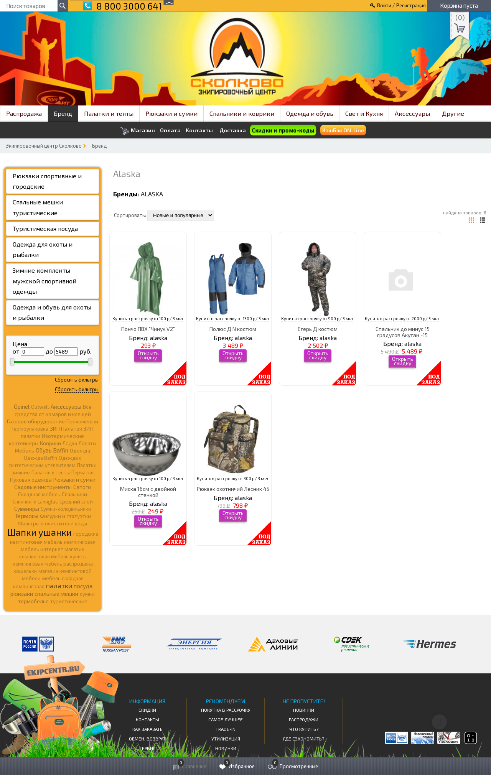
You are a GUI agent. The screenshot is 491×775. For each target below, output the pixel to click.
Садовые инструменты (43, 487)
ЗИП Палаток (66, 428)
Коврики (50, 443)
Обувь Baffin (52, 450)
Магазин (137, 131)
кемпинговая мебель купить (52, 556)
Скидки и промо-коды (283, 130)
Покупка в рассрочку (225, 709)
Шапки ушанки (39, 532)
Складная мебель (39, 494)
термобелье (33, 601)
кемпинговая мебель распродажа (53, 564)
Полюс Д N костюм (232, 329)
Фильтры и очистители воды (52, 523)
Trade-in (226, 729)
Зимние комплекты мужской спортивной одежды (44, 281)
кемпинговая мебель (36, 541)
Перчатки (82, 472)
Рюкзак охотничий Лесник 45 (233, 488)
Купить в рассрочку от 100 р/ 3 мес (148, 318)
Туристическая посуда (45, 228)
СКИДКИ (147, 709)
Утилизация (225, 738)
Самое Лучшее (225, 719)
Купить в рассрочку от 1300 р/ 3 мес (233, 318)
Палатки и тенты (108, 113)
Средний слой (76, 502)
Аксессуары (412, 113)
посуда (83, 585)
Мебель (24, 451)
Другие (453, 113)
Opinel (22, 406)
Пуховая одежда (31, 479)
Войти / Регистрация (401, 5)
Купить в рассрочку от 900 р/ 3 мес (317, 318)
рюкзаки (21, 593)
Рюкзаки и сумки (171, 113)
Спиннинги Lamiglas (35, 502)
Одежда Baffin (40, 458)
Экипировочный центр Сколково (44, 146)
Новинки (225, 748)
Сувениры (26, 508)
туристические (68, 601)
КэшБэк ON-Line (343, 130)
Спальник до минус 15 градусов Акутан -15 (403, 332)
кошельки (25, 571)
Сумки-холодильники (66, 509)
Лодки (70, 443)
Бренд (63, 113)
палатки (59, 585)
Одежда (80, 451)
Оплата (170, 130)
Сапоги (82, 487)
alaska (152, 193)
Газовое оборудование (36, 421)
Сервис (147, 748)
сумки (87, 594)
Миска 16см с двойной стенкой (148, 491)
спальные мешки (56, 593)
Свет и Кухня (364, 113)
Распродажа (24, 113)
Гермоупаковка (30, 429)
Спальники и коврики (241, 113)
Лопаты (87, 443)
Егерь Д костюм (318, 329)
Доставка (232, 130)
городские (85, 534)
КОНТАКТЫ (147, 719)
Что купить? (303, 729)
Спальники (74, 494)
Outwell (40, 407)
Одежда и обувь (309, 113)
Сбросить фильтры (77, 380)
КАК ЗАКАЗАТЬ (147, 729)
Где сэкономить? (303, 738)
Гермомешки (82, 421)
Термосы (26, 515)
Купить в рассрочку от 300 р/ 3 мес (233, 478)
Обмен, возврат (147, 738)
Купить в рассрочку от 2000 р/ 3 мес (402, 318)
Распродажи (303, 719)
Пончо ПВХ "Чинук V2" (148, 329)
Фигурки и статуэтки (65, 516)
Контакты (199, 130)
